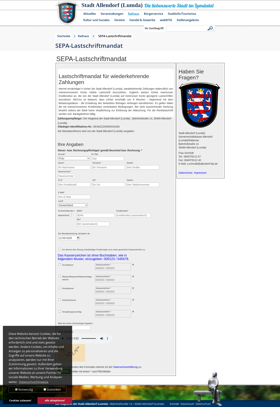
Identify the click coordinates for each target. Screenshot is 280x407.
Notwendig (24, 389)
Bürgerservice (153, 14)
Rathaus (133, 14)
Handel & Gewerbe (142, 20)
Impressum (187, 404)
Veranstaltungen (112, 14)
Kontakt (174, 404)
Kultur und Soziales (96, 20)
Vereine (119, 20)
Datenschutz (203, 404)
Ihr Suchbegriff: (154, 28)
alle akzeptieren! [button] (55, 400)
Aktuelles (89, 14)
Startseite (63, 36)
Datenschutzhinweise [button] (33, 382)
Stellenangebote (188, 20)
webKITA (166, 20)
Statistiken (52, 389)
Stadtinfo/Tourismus (182, 14)
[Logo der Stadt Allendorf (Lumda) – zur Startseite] (67, 15)
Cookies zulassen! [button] (20, 400)
